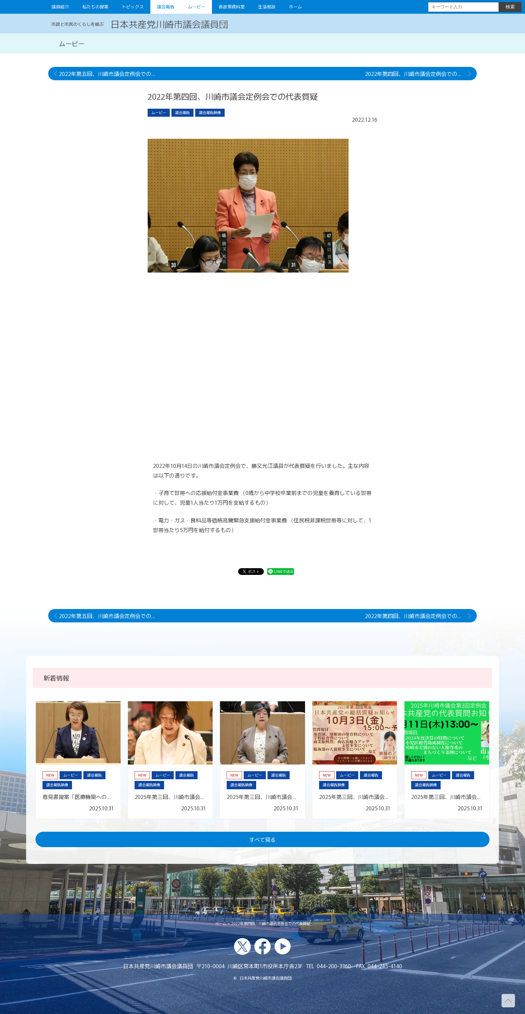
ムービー (196, 6)
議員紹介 (60, 6)
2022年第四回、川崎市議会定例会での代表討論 (421, 74)
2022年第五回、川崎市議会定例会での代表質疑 (112, 74)
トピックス (133, 6)
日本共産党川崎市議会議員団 (169, 23)
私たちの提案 (95, 6)
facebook (262, 946)
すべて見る (262, 839)
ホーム (295, 6)
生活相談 (267, 6)
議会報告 (165, 6)
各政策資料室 (232, 6)
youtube (282, 946)
